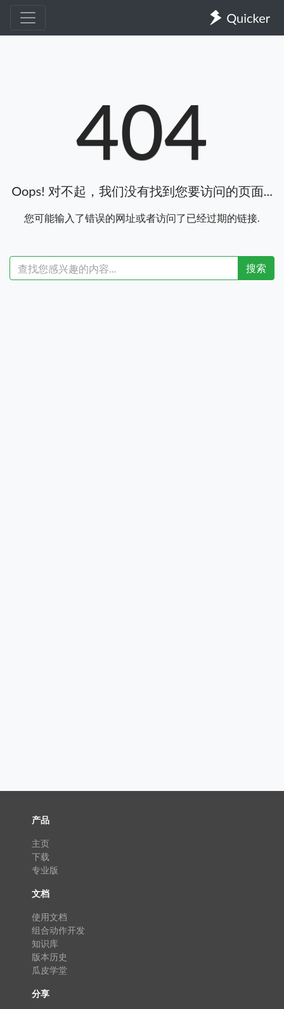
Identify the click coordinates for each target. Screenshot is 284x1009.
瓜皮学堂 (49, 970)
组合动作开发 (58, 930)
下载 (40, 856)
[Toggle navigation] (28, 17)
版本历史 (49, 956)
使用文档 (49, 916)
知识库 (45, 943)
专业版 (45, 869)
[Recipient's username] (124, 268)
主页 (40, 843)
